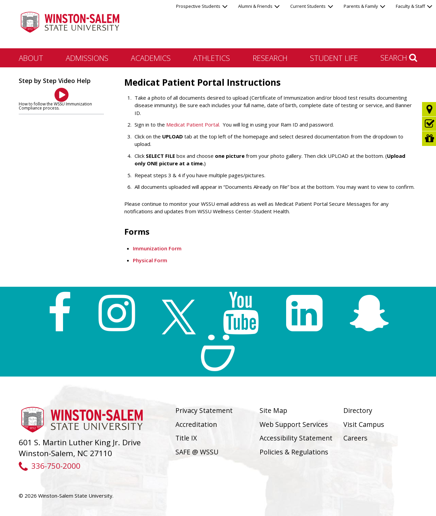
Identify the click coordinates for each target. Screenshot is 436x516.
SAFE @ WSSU (196, 451)
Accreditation (196, 424)
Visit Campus (363, 424)
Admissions (87, 58)
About (31, 58)
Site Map (273, 410)
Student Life (334, 58)
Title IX (186, 438)
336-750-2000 (49, 466)
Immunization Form (157, 248)
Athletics (211, 58)
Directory (357, 410)
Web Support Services (294, 424)
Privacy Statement (204, 410)
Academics (151, 58)
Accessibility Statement (296, 438)
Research (270, 58)
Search (398, 57)
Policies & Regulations (294, 451)
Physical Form (150, 260)
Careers (355, 438)
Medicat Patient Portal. (193, 124)
